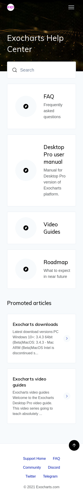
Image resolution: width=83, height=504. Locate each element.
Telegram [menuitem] (50, 476)
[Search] (41, 70)
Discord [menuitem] (54, 467)
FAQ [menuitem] (56, 458)
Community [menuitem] (32, 467)
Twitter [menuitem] (30, 476)
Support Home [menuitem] (34, 458)
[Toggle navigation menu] (71, 7)
